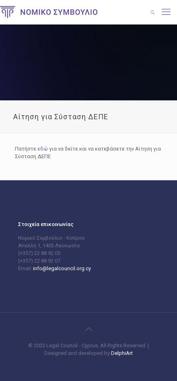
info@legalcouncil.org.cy (62, 268)
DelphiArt (121, 353)
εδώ (42, 149)
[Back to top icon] (88, 329)
